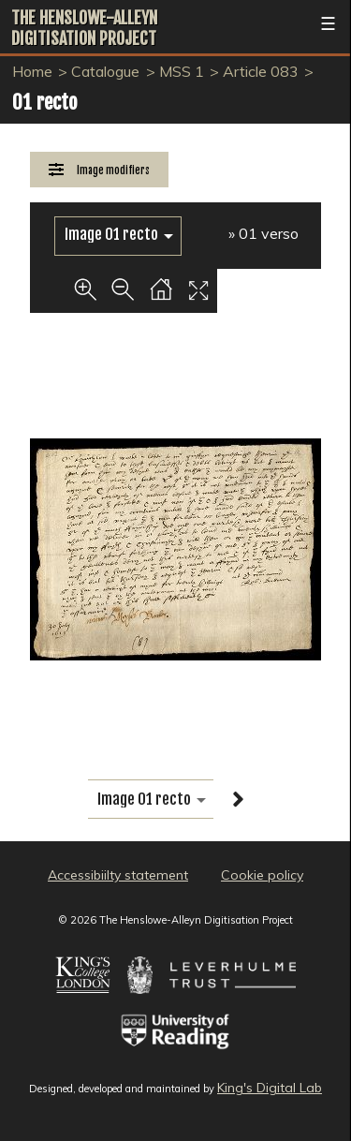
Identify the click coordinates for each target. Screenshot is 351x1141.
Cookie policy (262, 875)
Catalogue (105, 71)
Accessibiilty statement (118, 875)
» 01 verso (263, 233)
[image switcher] (118, 234)
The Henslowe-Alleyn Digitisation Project (84, 28)
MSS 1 (181, 71)
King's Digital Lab (269, 1087)
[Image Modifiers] (99, 170)
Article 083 (261, 71)
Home (32, 71)
